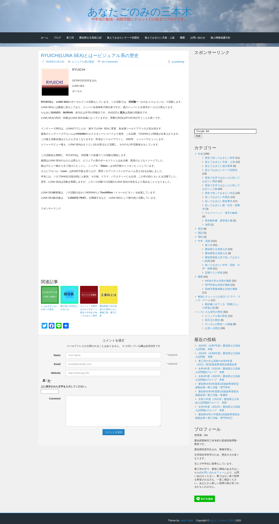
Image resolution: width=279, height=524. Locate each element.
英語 (200, 228)
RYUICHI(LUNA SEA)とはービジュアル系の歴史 (90, 55)
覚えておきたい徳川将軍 (218, 166)
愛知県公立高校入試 (90, 37)
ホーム (44, 37)
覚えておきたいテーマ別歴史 (123, 37)
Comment (55, 398)
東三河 (70, 37)
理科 (200, 236)
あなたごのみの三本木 (139, 11)
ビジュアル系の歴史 (83, 61)
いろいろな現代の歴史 (210, 311)
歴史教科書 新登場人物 (218, 220)
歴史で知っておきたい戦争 (220, 157)
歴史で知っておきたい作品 (220, 193)
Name (57, 355)
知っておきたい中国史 (217, 197)
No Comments (110, 61)
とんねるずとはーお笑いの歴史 (49, 308)
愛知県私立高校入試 (216, 253)
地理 (207, 224)
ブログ (57, 37)
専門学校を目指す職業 (217, 284)
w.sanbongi (178, 61)
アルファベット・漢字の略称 (221, 212)
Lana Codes (186, 520)
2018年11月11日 (55, 61)
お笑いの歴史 (212, 328)
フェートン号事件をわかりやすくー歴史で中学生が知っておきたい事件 (88, 311)
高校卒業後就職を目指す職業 (221, 288)
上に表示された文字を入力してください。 (64, 386)
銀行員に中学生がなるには (69, 308)
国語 (200, 232)
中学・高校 (204, 241)
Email (57, 364)
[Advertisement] (113, 237)
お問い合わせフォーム (214, 472)
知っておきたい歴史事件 (218, 201)
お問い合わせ (197, 37)
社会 (200, 153)
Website (55, 373)
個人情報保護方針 (220, 37)
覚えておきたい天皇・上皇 (160, 37)
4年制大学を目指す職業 (218, 280)
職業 (182, 37)
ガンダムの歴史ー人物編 (218, 324)
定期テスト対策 (213, 272)
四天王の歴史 (212, 320)
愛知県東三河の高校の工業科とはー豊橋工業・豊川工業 (108, 311)
